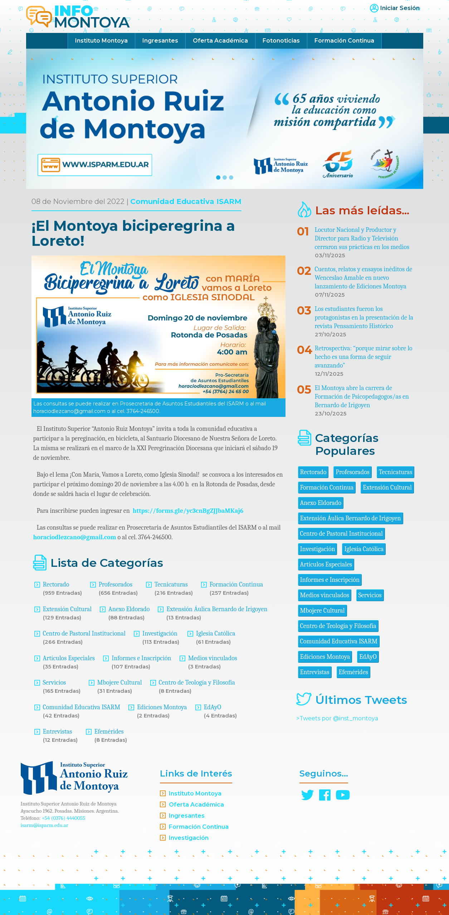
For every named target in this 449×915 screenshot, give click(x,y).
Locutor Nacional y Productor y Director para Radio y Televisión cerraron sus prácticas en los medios (362, 238)
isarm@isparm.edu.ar (44, 825)
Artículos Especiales (69, 658)
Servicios (54, 682)
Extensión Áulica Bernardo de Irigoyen (216, 609)
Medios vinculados (212, 658)
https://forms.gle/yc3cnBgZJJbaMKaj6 (188, 511)
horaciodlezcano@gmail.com (74, 537)
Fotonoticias (281, 40)
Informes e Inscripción (141, 658)
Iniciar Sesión (400, 8)
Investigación (159, 633)
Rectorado (56, 584)
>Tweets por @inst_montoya (337, 718)
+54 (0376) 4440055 (64, 818)
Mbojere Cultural (119, 682)
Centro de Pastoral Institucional (84, 633)
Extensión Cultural (67, 609)
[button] (56, 119)
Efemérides (109, 731)
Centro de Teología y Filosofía (197, 682)
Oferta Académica (220, 40)
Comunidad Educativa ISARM (185, 201)
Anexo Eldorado (129, 609)
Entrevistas (57, 731)
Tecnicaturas (171, 584)
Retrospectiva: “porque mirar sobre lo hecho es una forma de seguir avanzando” (364, 357)
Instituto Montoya (101, 40)
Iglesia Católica (215, 633)
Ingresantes (160, 40)
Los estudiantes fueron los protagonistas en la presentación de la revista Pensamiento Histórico (364, 317)
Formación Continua (344, 40)
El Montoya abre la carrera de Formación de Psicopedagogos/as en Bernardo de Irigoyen (362, 396)
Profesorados (115, 584)
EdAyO (212, 707)
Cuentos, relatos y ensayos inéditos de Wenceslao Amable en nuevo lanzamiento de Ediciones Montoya (364, 278)
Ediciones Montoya (162, 707)
